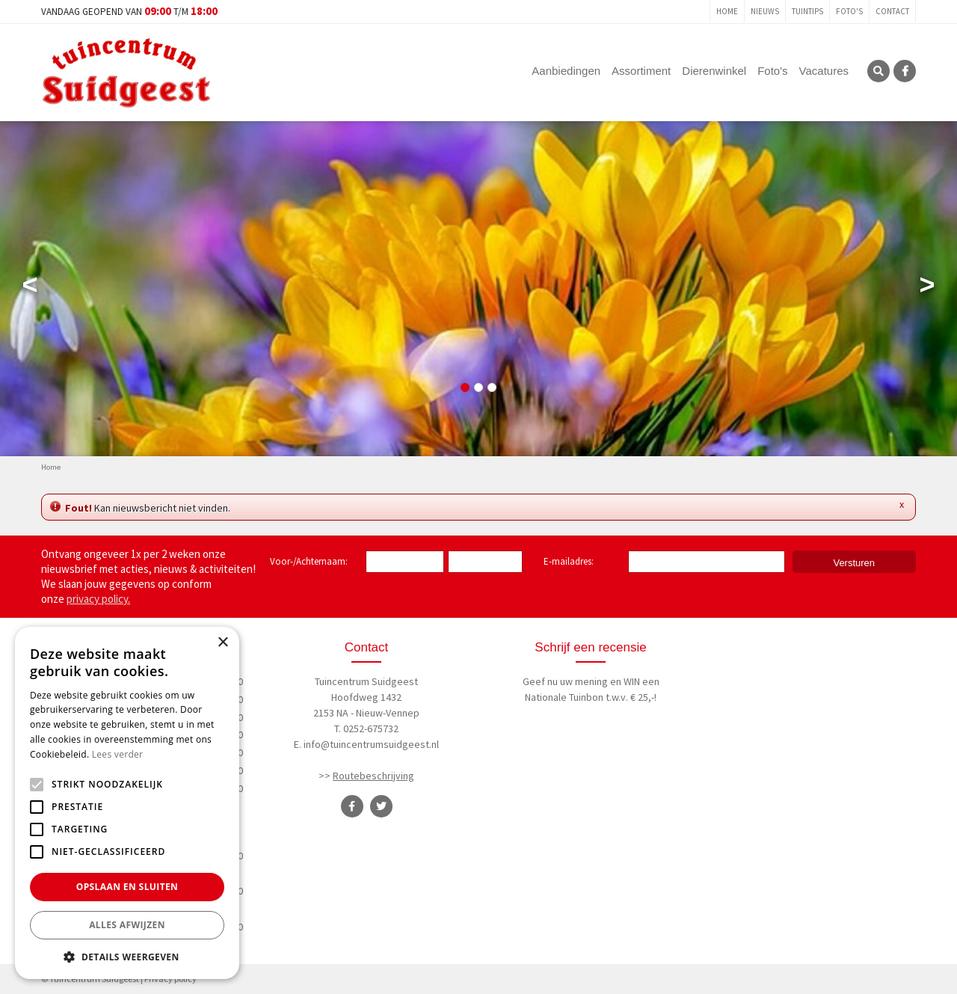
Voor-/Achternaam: (309, 561)
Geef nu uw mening (565, 681)
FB (904, 71)
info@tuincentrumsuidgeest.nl (371, 744)
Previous (30, 288)
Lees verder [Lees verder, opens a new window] (118, 754)
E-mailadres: (572, 562)
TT (381, 806)
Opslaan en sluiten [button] (127, 886)
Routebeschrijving (373, 775)
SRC (878, 71)
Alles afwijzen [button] (127, 924)
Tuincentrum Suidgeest (366, 681)
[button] (127, 956)
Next (927, 288)
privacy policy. (98, 599)
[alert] (127, 803)
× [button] (222, 642)
